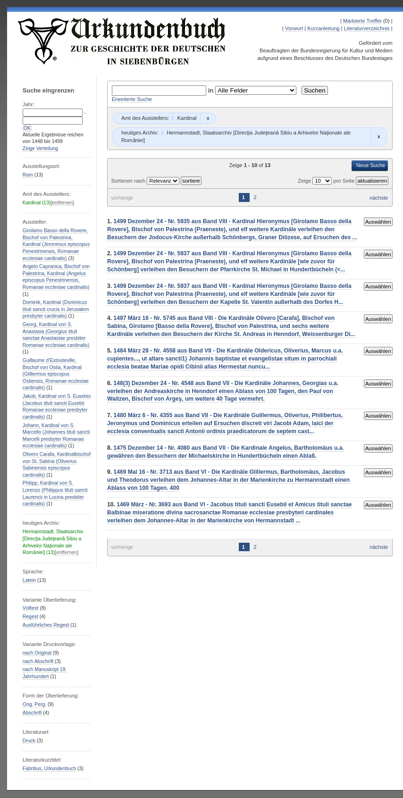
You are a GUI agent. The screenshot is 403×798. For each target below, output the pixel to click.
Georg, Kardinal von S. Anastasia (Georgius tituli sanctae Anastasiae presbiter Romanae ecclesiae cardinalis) (56, 335)
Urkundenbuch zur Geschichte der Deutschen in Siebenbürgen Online (122, 41)
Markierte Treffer (362, 21)
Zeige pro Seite (327, 181)
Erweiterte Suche (132, 99)
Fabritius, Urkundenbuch (49, 768)
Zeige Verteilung (40, 148)
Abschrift (32, 712)
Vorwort (294, 28)
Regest (30, 616)
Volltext (31, 608)
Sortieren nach (129, 181)
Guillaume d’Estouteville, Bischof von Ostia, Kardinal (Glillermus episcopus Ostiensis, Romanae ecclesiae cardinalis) (56, 374)
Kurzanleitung (323, 28)
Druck (29, 740)
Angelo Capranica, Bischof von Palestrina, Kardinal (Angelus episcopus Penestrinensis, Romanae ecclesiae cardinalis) (56, 277)
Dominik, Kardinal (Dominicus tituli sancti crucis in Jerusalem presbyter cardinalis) (56, 309)
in (212, 90)
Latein (29, 580)
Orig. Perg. (34, 704)
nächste (378, 198)
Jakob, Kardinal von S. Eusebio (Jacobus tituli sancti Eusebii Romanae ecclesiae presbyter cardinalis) (57, 407)
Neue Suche (371, 165)
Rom (28, 174)
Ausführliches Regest (46, 625)
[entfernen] (62, 202)
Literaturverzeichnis (367, 28)
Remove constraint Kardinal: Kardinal (208, 118)
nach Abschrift (38, 661)
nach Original (37, 652)
